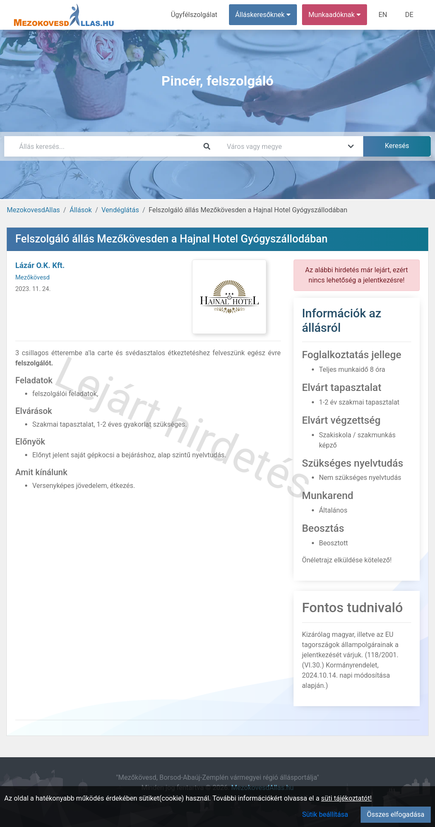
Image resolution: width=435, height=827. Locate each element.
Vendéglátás (120, 210)
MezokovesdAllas (33, 210)
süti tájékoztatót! (346, 798)
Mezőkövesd (32, 277)
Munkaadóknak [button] (334, 15)
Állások (81, 210)
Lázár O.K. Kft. (40, 265)
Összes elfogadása (395, 814)
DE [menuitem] (409, 15)
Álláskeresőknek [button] (263, 15)
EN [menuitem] (383, 15)
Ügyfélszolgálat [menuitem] (194, 15)
